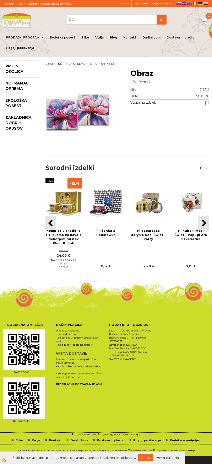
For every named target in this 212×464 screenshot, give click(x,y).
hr (184, 3)
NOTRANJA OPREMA (71, 63)
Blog (113, 37)
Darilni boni (151, 37)
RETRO (93, 63)
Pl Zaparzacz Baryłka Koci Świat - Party (148, 235)
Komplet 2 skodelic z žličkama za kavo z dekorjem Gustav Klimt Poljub (64, 237)
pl (205, 3)
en (189, 3)
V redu (145, 458)
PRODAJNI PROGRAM (22, 37)
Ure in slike (107, 63)
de (200, 3)
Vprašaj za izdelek (143, 102)
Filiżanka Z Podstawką (106, 233)
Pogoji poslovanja (20, 48)
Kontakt (129, 37)
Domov (50, 63)
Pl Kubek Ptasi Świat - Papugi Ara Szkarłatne (191, 235)
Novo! (50, 180)
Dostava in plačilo (181, 37)
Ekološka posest (62, 37)
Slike (85, 37)
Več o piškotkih (168, 458)
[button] (203, 223)
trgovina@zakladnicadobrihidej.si (52, 3)
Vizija (99, 37)
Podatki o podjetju (184, 440)
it (195, 3)
